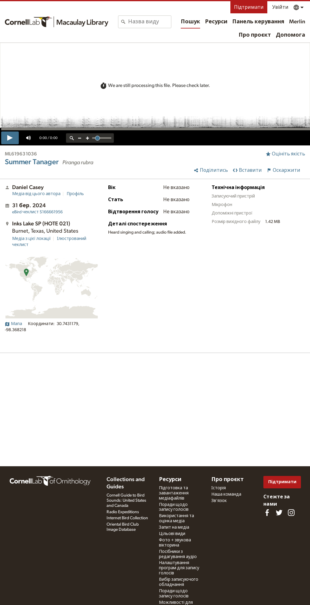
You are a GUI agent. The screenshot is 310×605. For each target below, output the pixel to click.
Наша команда (226, 494)
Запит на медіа (174, 527)
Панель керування (258, 22)
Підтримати (249, 7)
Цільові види (172, 534)
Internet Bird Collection (127, 518)
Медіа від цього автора (36, 194)
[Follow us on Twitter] (279, 512)
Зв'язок (219, 501)
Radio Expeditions (123, 512)
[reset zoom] (71, 138)
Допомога (290, 35)
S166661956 (37, 212)
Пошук (190, 22)
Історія (218, 488)
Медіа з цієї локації (31, 239)
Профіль (75, 194)
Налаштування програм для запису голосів (179, 568)
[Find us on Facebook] (267, 512)
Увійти (280, 7)
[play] (10, 137)
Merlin (297, 22)
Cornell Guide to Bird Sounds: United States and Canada (126, 500)
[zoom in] (87, 138)
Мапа (13, 324)
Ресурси (216, 22)
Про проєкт (255, 35)
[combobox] (149, 22)
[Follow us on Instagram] (291, 512)
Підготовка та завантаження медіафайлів (174, 493)
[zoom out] (79, 138)
